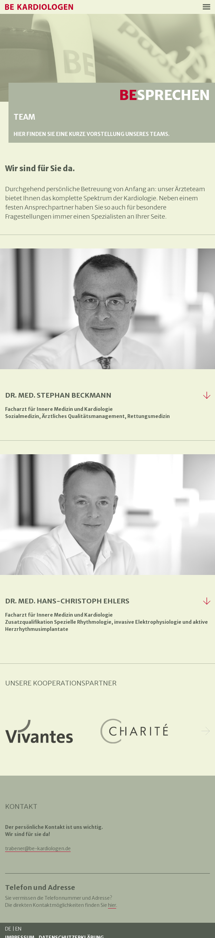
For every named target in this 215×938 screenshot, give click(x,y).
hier (112, 905)
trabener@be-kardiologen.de (38, 848)
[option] (39, 731)
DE (8, 929)
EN (18, 929)
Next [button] (205, 731)
